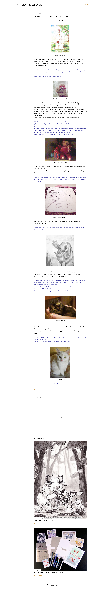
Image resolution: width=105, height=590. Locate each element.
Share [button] (18, 13)
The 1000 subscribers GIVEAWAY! (49, 572)
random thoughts (21, 20)
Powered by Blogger (52, 585)
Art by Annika (32, 4)
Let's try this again (43, 520)
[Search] (85, 4)
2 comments (40, 575)
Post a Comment (41, 523)
